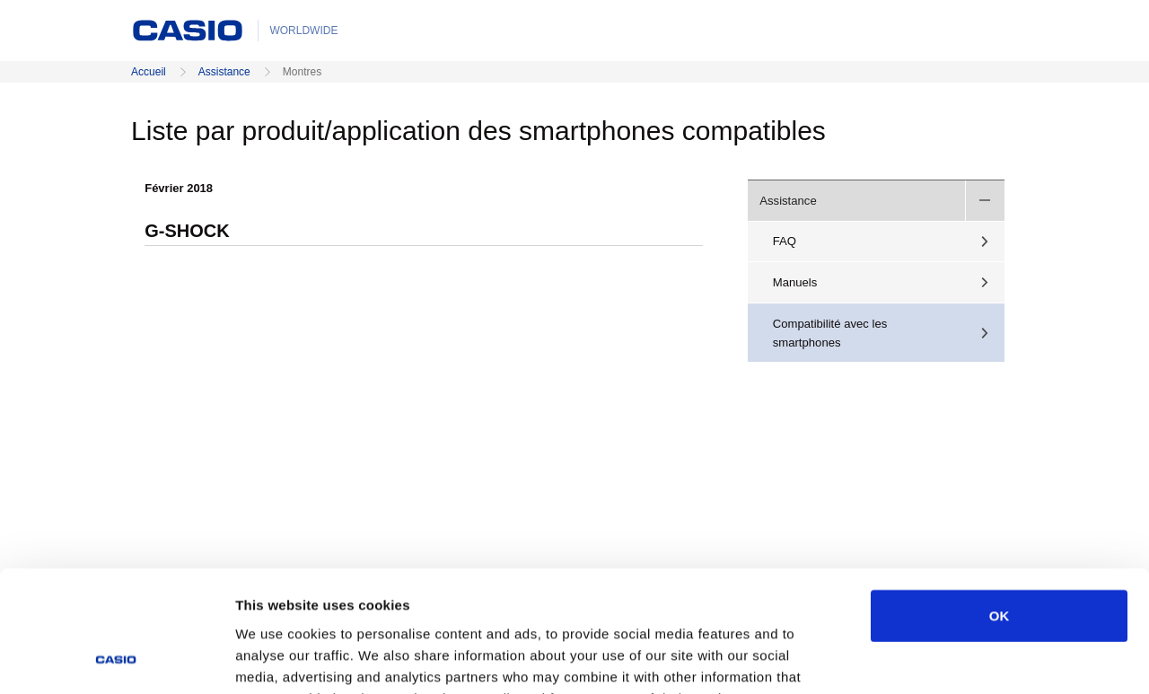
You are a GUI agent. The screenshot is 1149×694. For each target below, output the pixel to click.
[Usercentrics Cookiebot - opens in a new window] (116, 659)
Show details (942, 658)
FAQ (784, 241)
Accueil (148, 72)
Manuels (795, 282)
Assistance (224, 72)
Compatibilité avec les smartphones (830, 333)
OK (999, 503)
